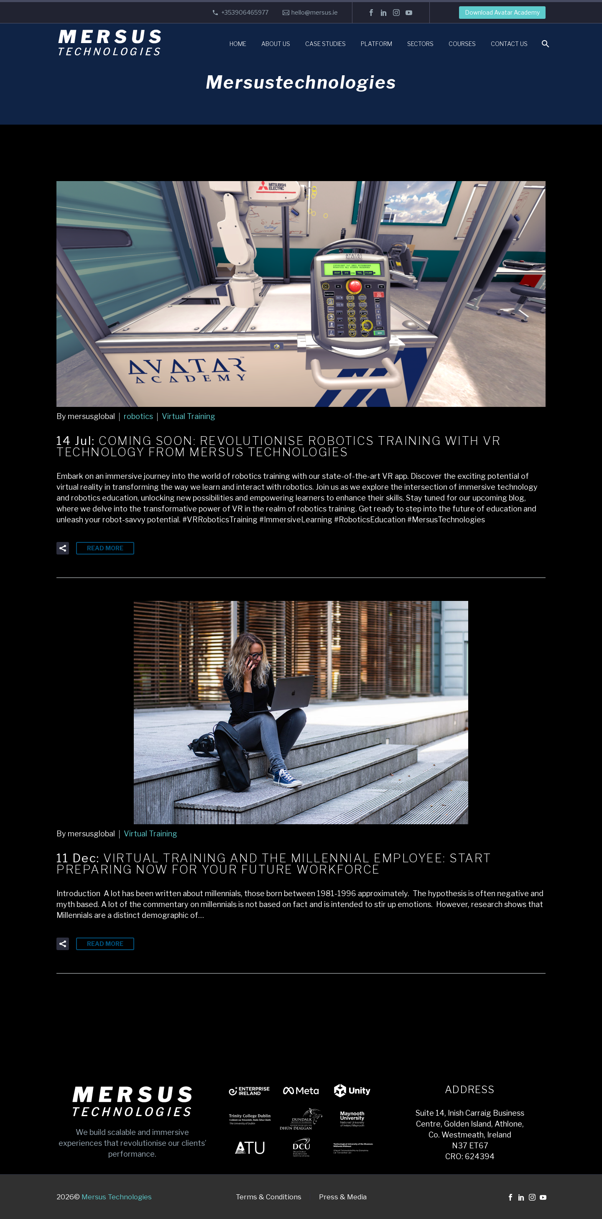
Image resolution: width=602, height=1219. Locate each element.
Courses (462, 43)
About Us (275, 43)
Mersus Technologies (117, 1197)
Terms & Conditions (268, 1197)
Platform (376, 43)
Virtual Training (188, 416)
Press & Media (343, 1197)
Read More (105, 548)
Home (238, 43)
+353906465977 (244, 12)
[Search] (544, 43)
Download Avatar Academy (502, 12)
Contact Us (509, 43)
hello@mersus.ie (314, 12)
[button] (62, 548)
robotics (138, 416)
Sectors (420, 43)
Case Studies (325, 43)
